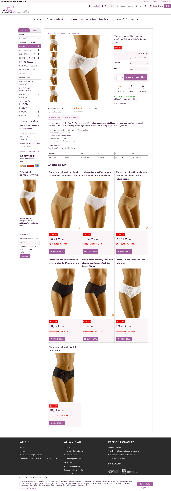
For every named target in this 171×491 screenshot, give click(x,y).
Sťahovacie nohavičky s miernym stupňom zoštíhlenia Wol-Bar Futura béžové (131, 175)
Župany (22, 74)
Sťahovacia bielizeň (28, 66)
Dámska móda (30, 50)
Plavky (30, 34)
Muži (35, 30)
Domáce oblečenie (27, 62)
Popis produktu (54, 117)
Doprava (161, 1)
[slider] (78, 108)
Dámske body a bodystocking (25, 89)
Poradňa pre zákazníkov (98, 19)
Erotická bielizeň (30, 58)
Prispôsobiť (145, 488)
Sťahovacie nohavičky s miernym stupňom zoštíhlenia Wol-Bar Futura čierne (97, 263)
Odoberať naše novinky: (29, 239)
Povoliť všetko (145, 484)
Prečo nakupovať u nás (55, 19)
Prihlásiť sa (94, 6)
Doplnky (30, 112)
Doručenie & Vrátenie (70, 117)
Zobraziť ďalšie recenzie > (29, 151)
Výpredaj (30, 116)
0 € (167, 6)
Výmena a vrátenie (150, 1)
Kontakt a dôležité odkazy (125, 19)
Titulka (37, 19)
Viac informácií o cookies (27, 489)
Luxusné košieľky (27, 70)
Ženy (24, 30)
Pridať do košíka (135, 77)
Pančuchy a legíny (30, 54)
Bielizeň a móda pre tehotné (28, 82)
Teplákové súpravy (27, 42)
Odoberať (24, 256)
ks (120, 78)
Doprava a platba (76, 19)
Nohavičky (30, 46)
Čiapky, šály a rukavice (30, 96)
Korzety (23, 108)
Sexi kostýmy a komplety (26, 102)
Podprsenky (30, 77)
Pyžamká (30, 38)
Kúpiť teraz (57, 251)
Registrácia (107, 6)
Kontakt (167, 1)
